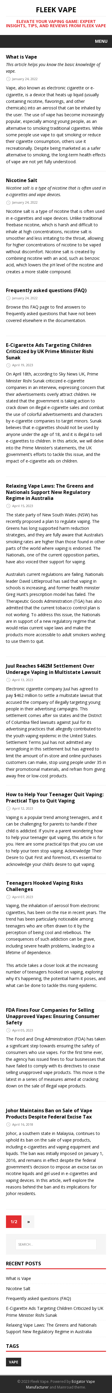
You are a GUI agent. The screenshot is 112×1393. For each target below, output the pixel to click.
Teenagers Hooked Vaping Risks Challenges (44, 886)
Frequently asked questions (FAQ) (46, 290)
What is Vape (21, 57)
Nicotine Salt (21, 180)
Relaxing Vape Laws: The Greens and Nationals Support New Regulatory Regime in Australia (49, 492)
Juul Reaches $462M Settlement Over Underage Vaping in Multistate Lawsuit (53, 669)
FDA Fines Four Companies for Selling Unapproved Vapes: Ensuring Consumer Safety (52, 1016)
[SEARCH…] (56, 1244)
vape (13, 1362)
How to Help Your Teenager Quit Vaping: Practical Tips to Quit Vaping (55, 797)
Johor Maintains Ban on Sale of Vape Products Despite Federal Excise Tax (49, 1113)
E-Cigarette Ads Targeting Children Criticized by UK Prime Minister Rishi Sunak (49, 351)
